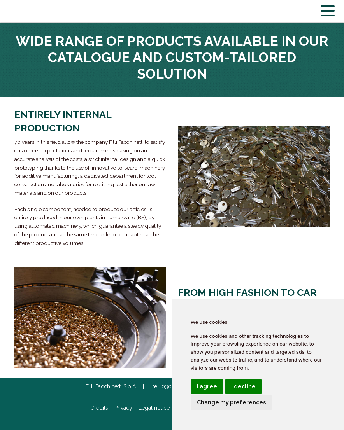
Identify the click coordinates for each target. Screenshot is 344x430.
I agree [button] (207, 386)
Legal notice (154, 408)
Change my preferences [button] (231, 402)
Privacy (123, 408)
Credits (99, 408)
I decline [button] (243, 386)
